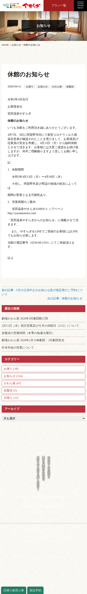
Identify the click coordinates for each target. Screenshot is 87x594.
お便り (29, 86)
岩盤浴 (70, 86)
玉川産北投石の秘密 (49, 537)
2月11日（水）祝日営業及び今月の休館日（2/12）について (40, 325)
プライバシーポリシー (53, 541)
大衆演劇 (17, 537)
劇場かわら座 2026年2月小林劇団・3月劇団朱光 (33, 340)
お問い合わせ (29, 541)
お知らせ (43, 86)
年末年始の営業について (18, 347)
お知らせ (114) (13, 376)
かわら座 (57, 86)
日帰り (15, 528)
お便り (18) (11, 368)
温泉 (57, 528)
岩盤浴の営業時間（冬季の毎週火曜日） (28, 333)
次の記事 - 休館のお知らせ (66, 298)
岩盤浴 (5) (10, 390)
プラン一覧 (58, 5)
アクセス (70, 528)
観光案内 (70, 537)
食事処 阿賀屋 (32, 528)
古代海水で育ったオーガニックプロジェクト (52, 532)
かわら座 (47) (12, 383)
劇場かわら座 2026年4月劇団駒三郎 (25, 318)
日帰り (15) (11, 397)
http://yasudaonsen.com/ (22, 213)
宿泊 (48, 528)
